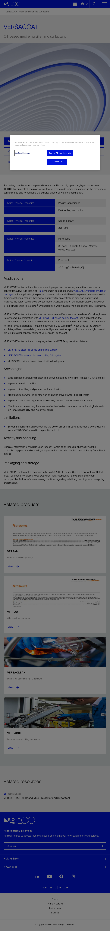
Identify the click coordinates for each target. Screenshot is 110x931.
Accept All (57, 161)
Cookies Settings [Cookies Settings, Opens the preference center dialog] (22, 153)
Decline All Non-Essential (60, 153)
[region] (55, 152)
